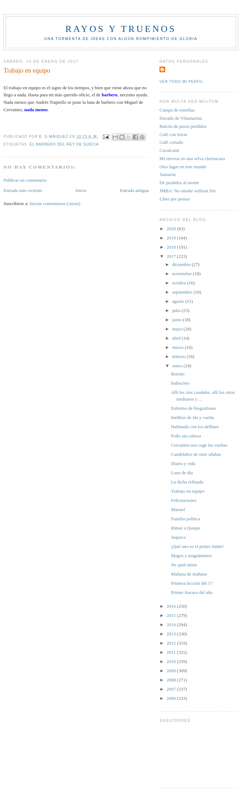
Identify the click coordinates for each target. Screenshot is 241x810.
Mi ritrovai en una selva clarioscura (192, 158)
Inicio (80, 190)
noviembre (182, 273)
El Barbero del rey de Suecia (64, 144)
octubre (179, 282)
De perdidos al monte (179, 182)
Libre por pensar (174, 199)
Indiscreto (180, 383)
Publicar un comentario (25, 180)
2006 (172, 698)
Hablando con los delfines (195, 426)
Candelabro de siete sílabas (196, 454)
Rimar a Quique (185, 528)
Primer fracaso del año (191, 592)
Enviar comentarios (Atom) (55, 203)
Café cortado (171, 142)
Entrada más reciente (23, 190)
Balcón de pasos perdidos (183, 126)
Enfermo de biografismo (193, 408)
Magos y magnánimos (191, 555)
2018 (172, 247)
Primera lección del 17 (191, 583)
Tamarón (167, 174)
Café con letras (173, 134)
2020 (172, 228)
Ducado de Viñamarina (180, 118)
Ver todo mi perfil (181, 82)
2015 (172, 615)
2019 (172, 237)
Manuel (178, 509)
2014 (172, 624)
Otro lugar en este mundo (182, 166)
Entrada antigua (134, 190)
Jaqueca (178, 537)
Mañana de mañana (189, 574)
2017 (172, 256)
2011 (172, 652)
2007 (172, 689)
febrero (179, 356)
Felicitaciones (183, 500)
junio (177, 319)
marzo (178, 347)
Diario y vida (183, 463)
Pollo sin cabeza (186, 435)
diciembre (182, 264)
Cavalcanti (169, 150)
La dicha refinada (187, 482)
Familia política (185, 518)
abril (177, 338)
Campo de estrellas (177, 110)
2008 (172, 679)
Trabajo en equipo (187, 491)
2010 (172, 661)
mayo (178, 329)
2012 (172, 643)
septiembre (183, 292)
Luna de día (181, 472)
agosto (178, 301)
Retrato (177, 373)
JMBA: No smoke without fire (187, 190)
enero (178, 365)
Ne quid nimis (184, 564)
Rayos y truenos (120, 29)
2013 (172, 633)
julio (177, 310)
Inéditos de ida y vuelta (192, 417)
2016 (172, 606)
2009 (172, 670)
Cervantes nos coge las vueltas (199, 445)
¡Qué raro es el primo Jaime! (197, 546)
